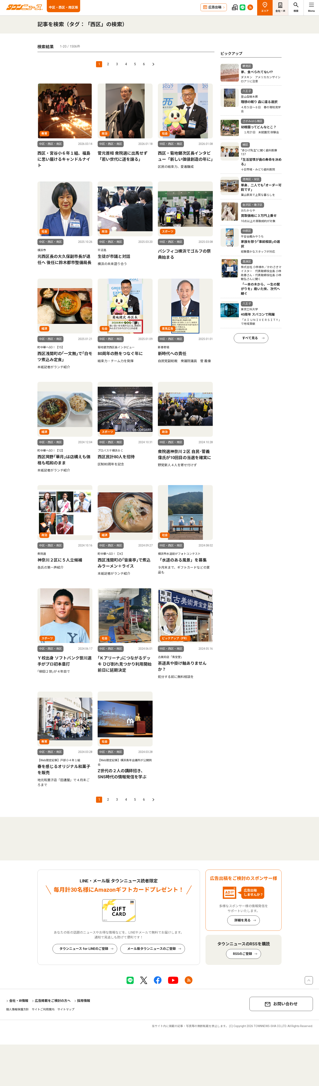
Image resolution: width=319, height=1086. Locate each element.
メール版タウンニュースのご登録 (151, 949)
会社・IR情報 (18, 1001)
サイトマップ (65, 1009)
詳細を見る (242, 920)
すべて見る (250, 338)
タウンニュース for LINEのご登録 (83, 949)
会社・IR (280, 11)
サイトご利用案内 (43, 1009)
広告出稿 (214, 7)
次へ (153, 64)
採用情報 (83, 1001)
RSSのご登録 (242, 954)
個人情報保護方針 (17, 1009)
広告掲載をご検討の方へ (53, 1001)
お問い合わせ (285, 1003)
